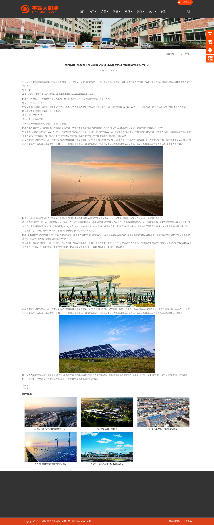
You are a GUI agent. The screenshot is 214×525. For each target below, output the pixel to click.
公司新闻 (184, 53)
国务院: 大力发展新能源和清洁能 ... (50, 463)
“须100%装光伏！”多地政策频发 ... (163, 428)
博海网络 (187, 521)
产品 (104, 11)
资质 (116, 11)
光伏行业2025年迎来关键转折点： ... (50, 428)
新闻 (140, 11)
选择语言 (185, 2)
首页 (82, 11)
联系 (163, 11)
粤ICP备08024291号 (81, 521)
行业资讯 (170, 53)
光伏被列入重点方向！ (107, 428)
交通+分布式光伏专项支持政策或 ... (107, 463)
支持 (152, 11)
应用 (128, 11)
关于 (92, 11)
